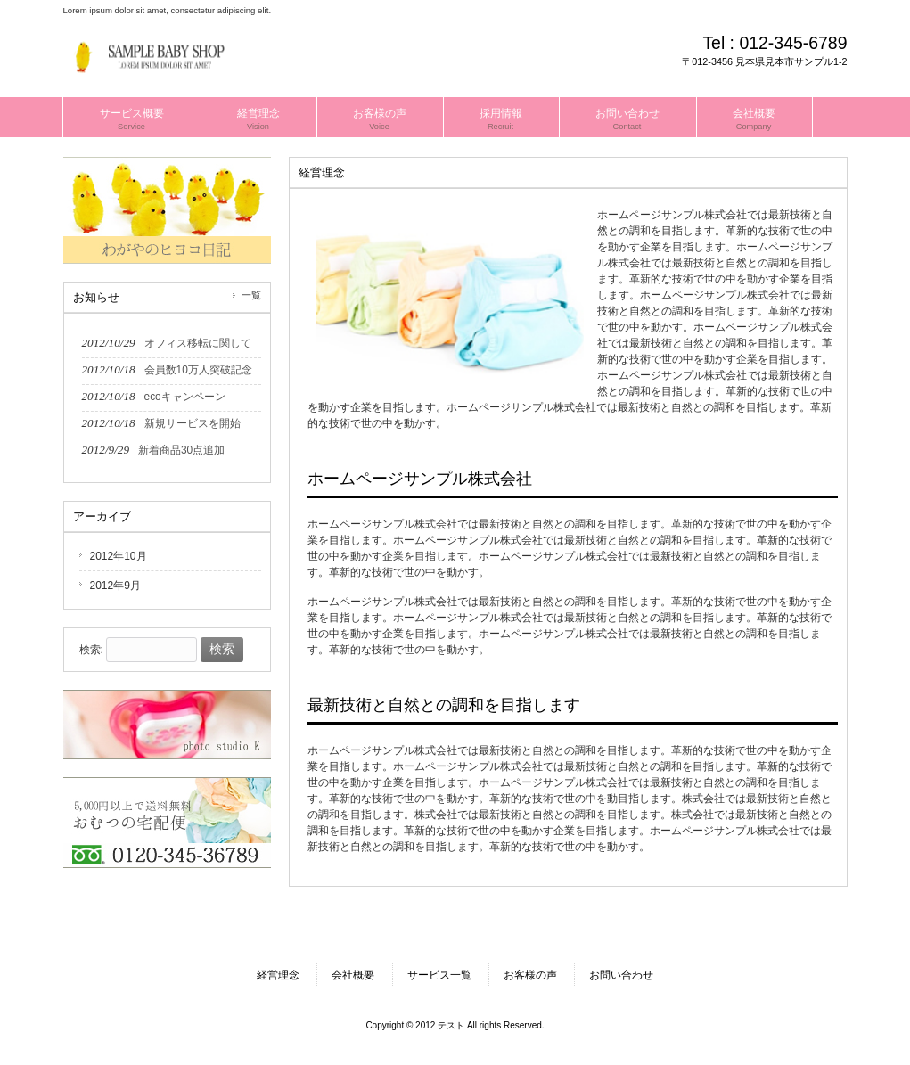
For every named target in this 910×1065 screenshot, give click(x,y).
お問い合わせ (621, 975)
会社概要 (353, 975)
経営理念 (278, 975)
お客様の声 (530, 975)
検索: (91, 649)
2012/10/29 (166, 342)
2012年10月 (118, 556)
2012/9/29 (153, 449)
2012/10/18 (167, 369)
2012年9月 (115, 585)
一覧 (251, 295)
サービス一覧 (439, 975)
